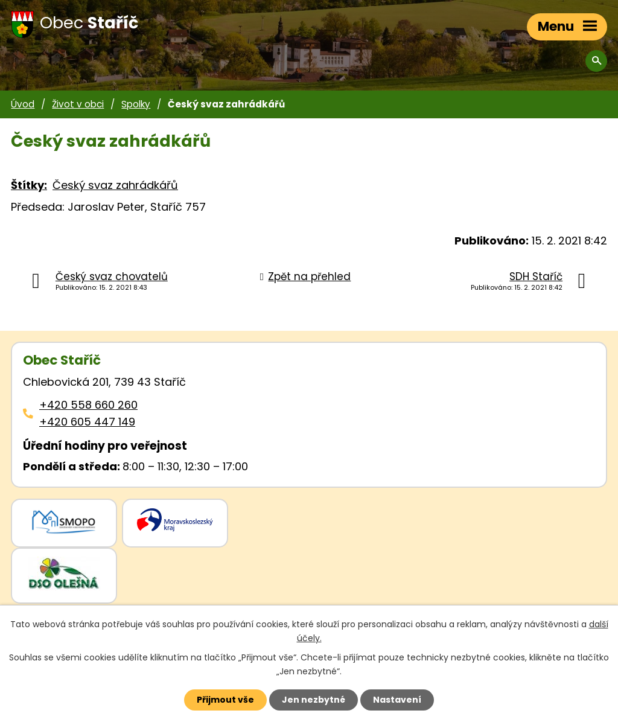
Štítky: (29, 185)
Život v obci (78, 104)
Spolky (135, 104)
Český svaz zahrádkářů (115, 185)
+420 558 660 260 (88, 404)
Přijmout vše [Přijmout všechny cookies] (225, 700)
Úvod (22, 104)
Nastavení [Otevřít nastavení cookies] (397, 700)
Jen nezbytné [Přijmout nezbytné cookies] (313, 700)
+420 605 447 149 (87, 421)
